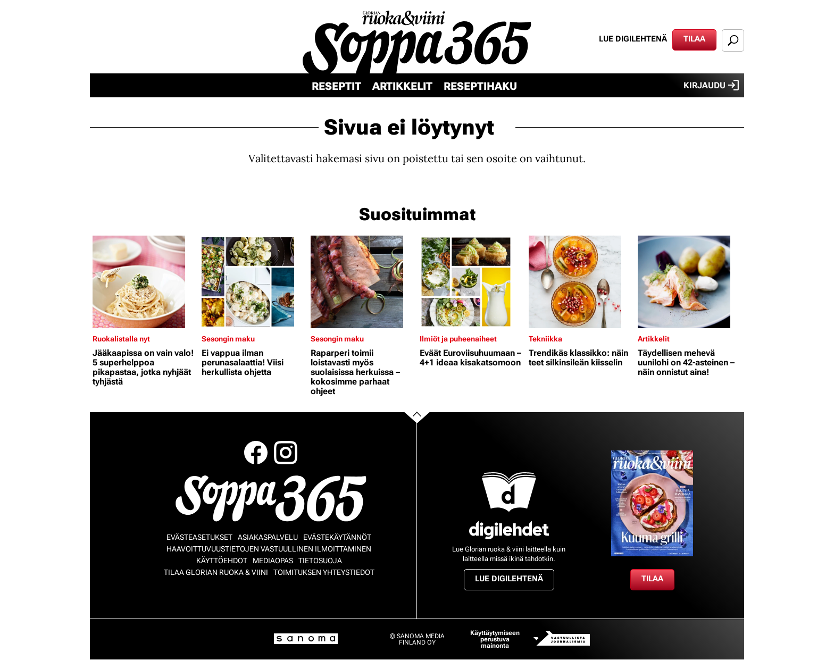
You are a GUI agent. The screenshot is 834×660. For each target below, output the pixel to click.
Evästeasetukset (199, 537)
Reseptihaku (480, 86)
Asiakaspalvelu (268, 537)
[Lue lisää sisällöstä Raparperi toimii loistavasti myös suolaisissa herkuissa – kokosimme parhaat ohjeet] (362, 282)
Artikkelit (402, 86)
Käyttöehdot (221, 560)
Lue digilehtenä (633, 39)
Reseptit (336, 86)
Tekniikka (545, 339)
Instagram (285, 452)
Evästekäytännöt (337, 537)
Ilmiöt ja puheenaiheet (458, 339)
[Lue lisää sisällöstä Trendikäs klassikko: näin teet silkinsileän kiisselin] (580, 282)
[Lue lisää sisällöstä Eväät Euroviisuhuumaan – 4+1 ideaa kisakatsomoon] (471, 282)
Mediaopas (273, 560)
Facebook (256, 452)
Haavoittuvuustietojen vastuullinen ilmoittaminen (268, 549)
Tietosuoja (320, 560)
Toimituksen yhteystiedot (323, 572)
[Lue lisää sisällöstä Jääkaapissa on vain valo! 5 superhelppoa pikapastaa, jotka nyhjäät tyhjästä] (144, 282)
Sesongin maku (228, 339)
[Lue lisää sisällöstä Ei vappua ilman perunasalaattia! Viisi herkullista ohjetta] (253, 282)
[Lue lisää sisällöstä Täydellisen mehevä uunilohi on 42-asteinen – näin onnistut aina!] (689, 282)
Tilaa (694, 39)
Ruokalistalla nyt (121, 339)
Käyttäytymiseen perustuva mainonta (495, 639)
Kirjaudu (711, 85)
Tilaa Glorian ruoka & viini (216, 572)
